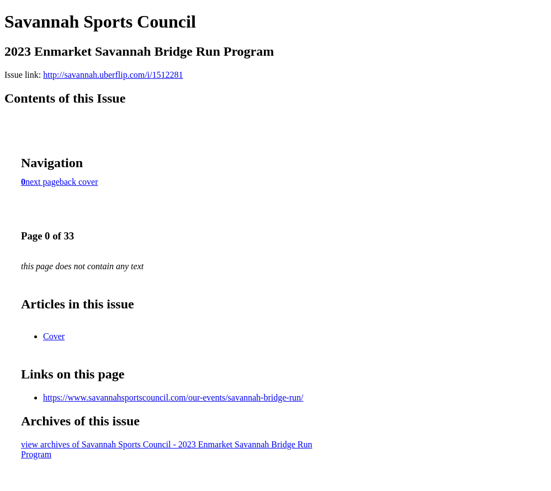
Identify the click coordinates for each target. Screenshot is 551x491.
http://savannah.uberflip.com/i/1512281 (113, 74)
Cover (54, 336)
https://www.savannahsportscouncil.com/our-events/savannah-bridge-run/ (173, 397)
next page (42, 181)
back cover (79, 181)
